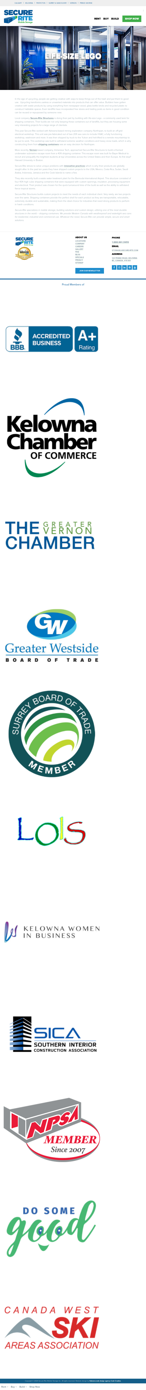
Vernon (33, 150)
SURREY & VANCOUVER (57, 3)
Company (79, 244)
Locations (80, 241)
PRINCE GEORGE (86, 3)
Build (115, 18)
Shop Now (132, 18)
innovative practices (74, 165)
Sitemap (79, 263)
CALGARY (18, 3)
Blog (77, 255)
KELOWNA (29, 3)
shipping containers (48, 144)
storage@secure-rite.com (125, 250)
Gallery (79, 249)
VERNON (73, 3)
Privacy (79, 260)
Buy (106, 18)
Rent (97, 18)
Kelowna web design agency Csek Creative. (105, 1381)
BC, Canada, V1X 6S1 (121, 261)
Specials (79, 257)
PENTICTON (40, 3)
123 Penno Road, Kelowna (124, 258)
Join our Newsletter (89, 271)
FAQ (77, 252)
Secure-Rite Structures (42, 118)
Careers (79, 246)
